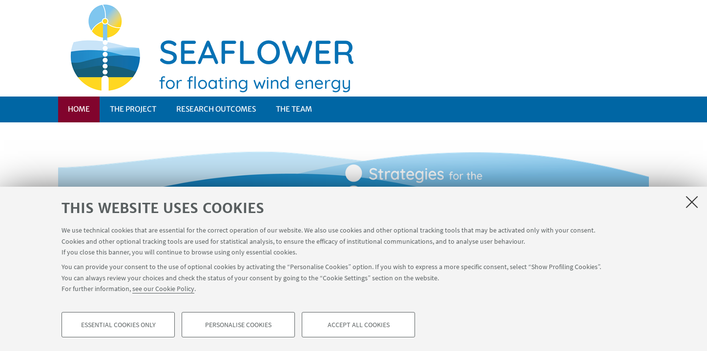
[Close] (692, 202)
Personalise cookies (238, 324)
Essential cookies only (118, 324)
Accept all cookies (359, 324)
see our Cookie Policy (163, 288)
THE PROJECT (133, 109)
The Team (294, 109)
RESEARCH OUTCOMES (216, 109)
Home (79, 109)
